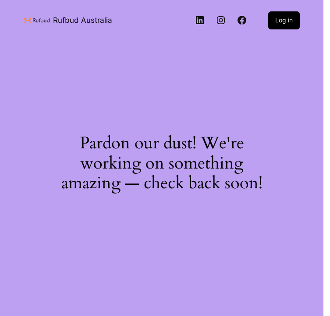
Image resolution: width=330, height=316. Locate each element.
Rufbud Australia (82, 20)
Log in (284, 20)
